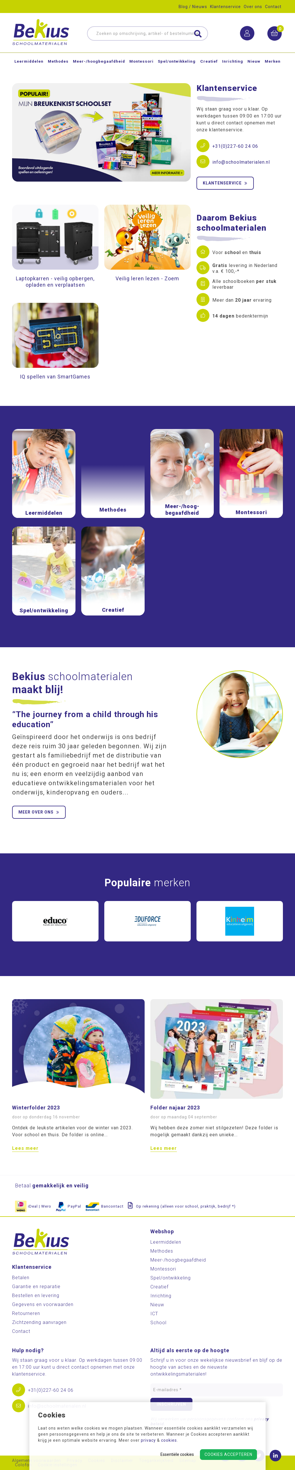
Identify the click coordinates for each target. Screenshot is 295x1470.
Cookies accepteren (228, 1454)
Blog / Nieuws (193, 6)
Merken (273, 64)
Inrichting (232, 64)
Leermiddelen (29, 64)
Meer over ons (38, 812)
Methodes (58, 64)
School (158, 1322)
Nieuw (253, 64)
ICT (154, 1313)
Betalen (20, 1277)
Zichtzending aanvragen (39, 1322)
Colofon (23, 1465)
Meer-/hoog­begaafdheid (99, 64)
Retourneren (26, 1313)
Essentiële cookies (177, 1454)
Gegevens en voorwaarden (42, 1304)
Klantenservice (225, 6)
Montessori (141, 64)
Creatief (209, 64)
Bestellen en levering (35, 1295)
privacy (148, 1440)
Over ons (253, 6)
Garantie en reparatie (36, 1286)
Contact (273, 6)
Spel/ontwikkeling (177, 64)
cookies (169, 1440)
